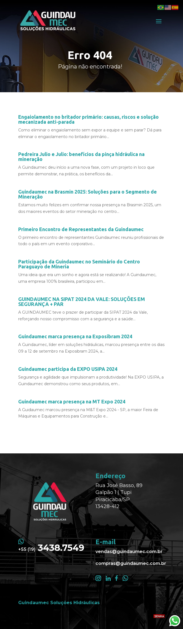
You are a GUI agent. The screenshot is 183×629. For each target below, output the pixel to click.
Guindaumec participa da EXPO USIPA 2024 (67, 369)
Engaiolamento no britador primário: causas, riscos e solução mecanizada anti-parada (88, 119)
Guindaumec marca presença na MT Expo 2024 (71, 401)
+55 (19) (51, 549)
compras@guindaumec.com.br (131, 563)
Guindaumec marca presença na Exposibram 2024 (75, 336)
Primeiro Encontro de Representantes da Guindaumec (81, 229)
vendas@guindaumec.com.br (129, 551)
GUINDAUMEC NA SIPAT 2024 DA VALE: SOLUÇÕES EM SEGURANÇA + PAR (81, 301)
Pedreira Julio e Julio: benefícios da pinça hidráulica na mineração (81, 156)
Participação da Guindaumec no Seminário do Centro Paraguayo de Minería (79, 264)
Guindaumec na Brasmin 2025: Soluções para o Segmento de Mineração (87, 194)
